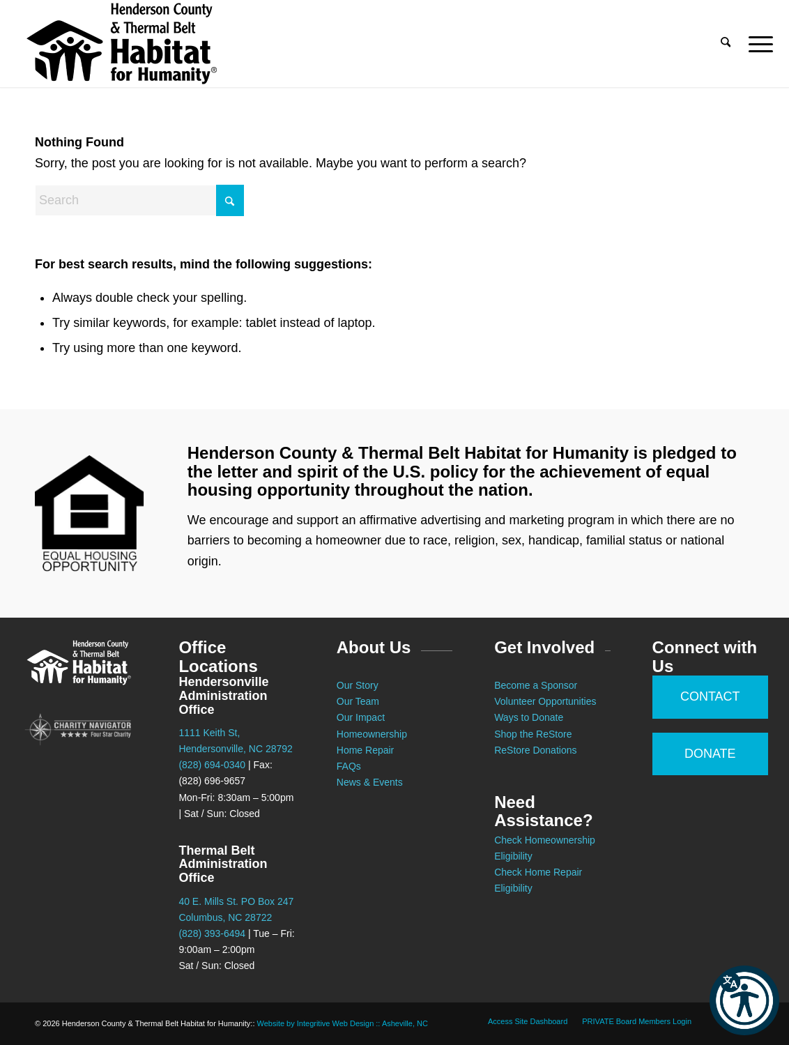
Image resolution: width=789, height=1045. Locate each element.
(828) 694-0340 (211, 764)
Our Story (357, 685)
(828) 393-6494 (211, 933)
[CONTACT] (710, 697)
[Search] (726, 43)
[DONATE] (710, 754)
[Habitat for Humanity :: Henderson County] (121, 43)
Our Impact (361, 717)
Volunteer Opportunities (545, 701)
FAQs (349, 766)
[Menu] (756, 43)
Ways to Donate (528, 717)
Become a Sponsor (535, 685)
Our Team (359, 701)
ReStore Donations (535, 750)
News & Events (370, 782)
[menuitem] (726, 43)
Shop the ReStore (533, 734)
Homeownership (372, 734)
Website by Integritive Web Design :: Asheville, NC (342, 1023)
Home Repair (365, 750)
